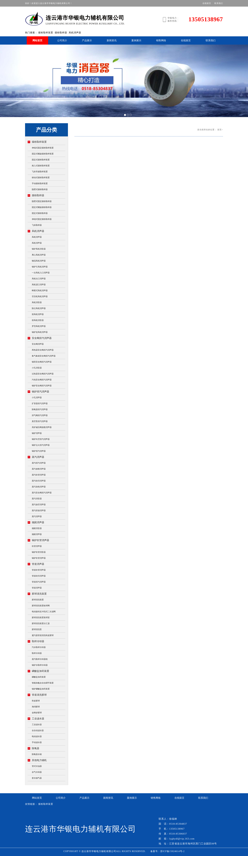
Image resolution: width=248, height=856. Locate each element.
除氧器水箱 (37, 754)
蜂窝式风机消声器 (40, 290)
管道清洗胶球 (37, 694)
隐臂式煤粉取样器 (40, 189)
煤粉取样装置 (45, 32)
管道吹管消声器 (39, 570)
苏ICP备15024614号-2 (172, 851)
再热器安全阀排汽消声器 (43, 350)
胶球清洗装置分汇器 (41, 623)
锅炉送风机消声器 (40, 332)
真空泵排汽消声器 (40, 421)
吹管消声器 (37, 546)
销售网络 (161, 40)
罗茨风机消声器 (39, 326)
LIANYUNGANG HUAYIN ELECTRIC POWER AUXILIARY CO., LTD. (80, 18)
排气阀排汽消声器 (40, 415)
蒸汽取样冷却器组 (40, 659)
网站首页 (37, 40)
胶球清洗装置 (37, 593)
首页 (219, 129)
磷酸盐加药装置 (38, 671)
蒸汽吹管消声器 (39, 475)
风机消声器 (75, 32)
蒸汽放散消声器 (39, 469)
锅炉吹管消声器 (38, 540)
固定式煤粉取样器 (40, 213)
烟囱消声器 (36, 522)
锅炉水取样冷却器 (40, 665)
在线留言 (206, 3)
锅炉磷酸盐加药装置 (41, 689)
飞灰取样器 (37, 225)
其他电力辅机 (37, 760)
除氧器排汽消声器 (40, 409)
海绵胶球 (36, 707)
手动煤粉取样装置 (40, 183)
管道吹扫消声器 (39, 576)
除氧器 (33, 748)
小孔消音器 (37, 368)
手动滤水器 (37, 742)
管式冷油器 (37, 766)
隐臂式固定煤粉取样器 (42, 201)
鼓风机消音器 (38, 320)
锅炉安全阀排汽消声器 (42, 385)
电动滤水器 (37, 736)
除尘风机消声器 (39, 308)
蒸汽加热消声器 (39, 487)
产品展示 (87, 40)
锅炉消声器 (37, 433)
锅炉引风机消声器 (40, 267)
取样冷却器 (36, 641)
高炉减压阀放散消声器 (42, 427)
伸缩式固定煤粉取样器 (42, 219)
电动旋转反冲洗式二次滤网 (44, 611)
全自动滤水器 (38, 730)
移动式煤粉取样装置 (41, 177)
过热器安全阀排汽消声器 (43, 374)
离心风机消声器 (39, 255)
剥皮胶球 (36, 701)
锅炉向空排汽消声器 (41, 439)
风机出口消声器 (39, 278)
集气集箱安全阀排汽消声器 (44, 356)
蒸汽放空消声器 (39, 504)
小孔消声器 (37, 397)
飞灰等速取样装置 (40, 171)
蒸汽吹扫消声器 (39, 481)
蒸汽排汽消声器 (39, 463)
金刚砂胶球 (37, 712)
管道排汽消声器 (39, 582)
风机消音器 (37, 302)
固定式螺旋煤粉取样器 (42, 207)
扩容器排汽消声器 (40, 403)
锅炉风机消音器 (39, 249)
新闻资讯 (112, 40)
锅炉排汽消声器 (38, 391)
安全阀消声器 (38, 344)
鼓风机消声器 (38, 314)
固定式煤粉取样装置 (41, 160)
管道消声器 (36, 564)
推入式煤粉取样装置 (41, 165)
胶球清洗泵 (37, 629)
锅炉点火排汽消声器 (41, 445)
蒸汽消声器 (36, 456)
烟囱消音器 (37, 528)
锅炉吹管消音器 (39, 552)
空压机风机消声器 (40, 296)
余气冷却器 (37, 772)
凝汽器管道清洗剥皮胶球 (43, 635)
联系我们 (218, 3)
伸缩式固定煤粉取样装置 (43, 148)
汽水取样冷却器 (39, 647)
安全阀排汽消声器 (40, 338)
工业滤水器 (36, 718)
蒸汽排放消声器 (39, 510)
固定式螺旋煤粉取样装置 (43, 154)
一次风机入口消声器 (41, 273)
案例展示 (136, 40)
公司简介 (62, 40)
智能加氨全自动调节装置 (43, 683)
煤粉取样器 (61, 32)
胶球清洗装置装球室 (41, 617)
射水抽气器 (37, 778)
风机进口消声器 (39, 284)
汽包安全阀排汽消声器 (42, 380)
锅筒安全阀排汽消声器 (42, 362)
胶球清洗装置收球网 (41, 605)
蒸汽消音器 (37, 498)
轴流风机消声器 (39, 261)
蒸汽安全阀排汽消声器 (42, 493)
